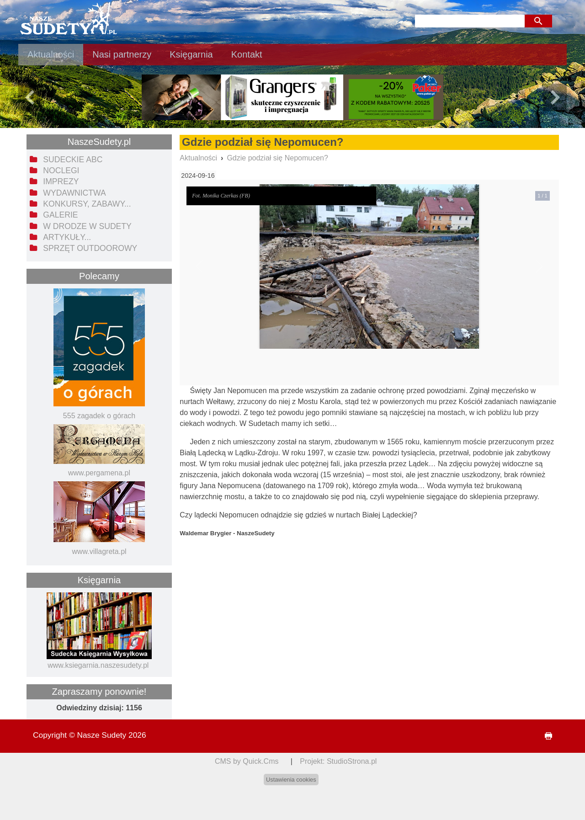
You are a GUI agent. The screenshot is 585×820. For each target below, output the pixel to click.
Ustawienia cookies (291, 779)
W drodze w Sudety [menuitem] (87, 226)
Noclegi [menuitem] (61, 170)
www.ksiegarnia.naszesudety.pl (98, 665)
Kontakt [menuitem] (246, 54)
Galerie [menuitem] (60, 214)
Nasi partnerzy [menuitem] (121, 54)
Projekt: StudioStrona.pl (338, 761)
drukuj (544, 736)
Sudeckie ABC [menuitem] (72, 159)
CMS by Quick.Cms (247, 761)
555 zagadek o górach (99, 416)
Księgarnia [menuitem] (191, 54)
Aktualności (198, 158)
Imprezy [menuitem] (61, 181)
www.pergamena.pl (99, 473)
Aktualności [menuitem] (50, 54)
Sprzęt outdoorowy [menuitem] (90, 248)
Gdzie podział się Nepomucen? (277, 158)
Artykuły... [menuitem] (67, 237)
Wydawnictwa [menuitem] (74, 192)
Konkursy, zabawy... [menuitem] (87, 203)
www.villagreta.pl (99, 551)
